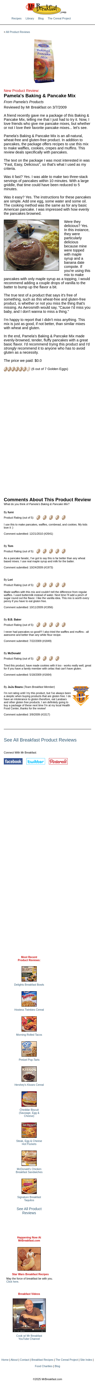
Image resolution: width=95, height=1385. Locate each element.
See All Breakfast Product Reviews (40, 740)
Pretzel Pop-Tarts (29, 1059)
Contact (24, 1359)
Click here (12, 1281)
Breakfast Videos (29, 1293)
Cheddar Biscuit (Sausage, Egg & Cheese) (29, 1112)
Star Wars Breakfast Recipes (30, 1274)
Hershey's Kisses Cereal (29, 1084)
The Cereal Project (59, 18)
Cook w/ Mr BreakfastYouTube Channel (29, 1337)
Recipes (17, 18)
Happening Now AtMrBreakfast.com (29, 1239)
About (14, 1359)
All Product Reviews (18, 31)
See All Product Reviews (29, 1211)
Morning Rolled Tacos (29, 1034)
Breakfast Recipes (42, 1359)
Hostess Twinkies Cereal (29, 1009)
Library (30, 18)
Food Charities (43, 1366)
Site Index (86, 1359)
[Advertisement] (47, 434)
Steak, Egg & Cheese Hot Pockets (29, 1142)
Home (4, 1359)
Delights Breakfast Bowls (29, 984)
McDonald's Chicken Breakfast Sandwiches (29, 1170)
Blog (41, 18)
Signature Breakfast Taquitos (29, 1199)
